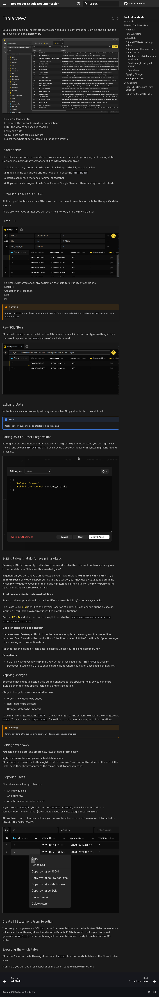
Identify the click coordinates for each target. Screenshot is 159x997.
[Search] (101, 4)
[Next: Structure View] (141, 980)
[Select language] (79, 4)
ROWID (16, 617)
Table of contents (134, 17)
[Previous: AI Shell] (13, 980)
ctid (24, 607)
